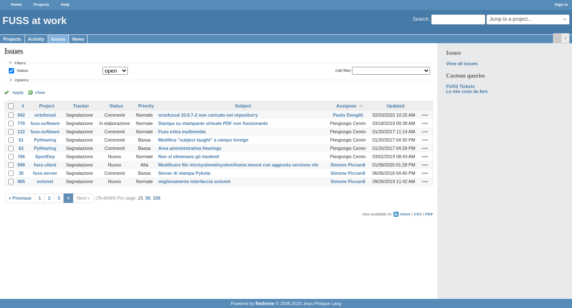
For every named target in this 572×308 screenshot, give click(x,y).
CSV (417, 214)
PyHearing (45, 139)
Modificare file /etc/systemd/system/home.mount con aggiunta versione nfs (238, 164)
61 (21, 139)
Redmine (265, 303)
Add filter (343, 70)
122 (21, 131)
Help (65, 4)
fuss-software (45, 123)
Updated (395, 105)
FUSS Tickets (460, 86)
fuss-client (45, 164)
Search (420, 19)
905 (21, 181)
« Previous (20, 198)
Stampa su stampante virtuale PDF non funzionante (213, 123)
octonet (45, 181)
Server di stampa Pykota (184, 173)
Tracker (81, 105)
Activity (36, 39)
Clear (40, 92)
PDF (429, 214)
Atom (405, 214)
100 (157, 198)
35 (21, 173)
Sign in (561, 4)
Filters (20, 63)
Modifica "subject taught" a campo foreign (203, 139)
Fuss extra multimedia (181, 131)
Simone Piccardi (347, 164)
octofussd (45, 114)
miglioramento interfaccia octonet (194, 181)
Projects (41, 4)
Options (22, 80)
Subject (243, 105)
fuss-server (45, 173)
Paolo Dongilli (348, 114)
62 (21, 148)
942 (21, 114)
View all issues (462, 63)
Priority (146, 105)
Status (21, 70)
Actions (425, 115)
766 (21, 156)
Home (16, 4)
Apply (18, 92)
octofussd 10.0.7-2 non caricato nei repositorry (208, 114)
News (78, 39)
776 (21, 123)
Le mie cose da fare (467, 91)
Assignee (346, 105)
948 (21, 164)
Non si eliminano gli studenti (188, 156)
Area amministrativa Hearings (189, 148)
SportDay (45, 156)
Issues (58, 39)
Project (46, 105)
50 (148, 198)
